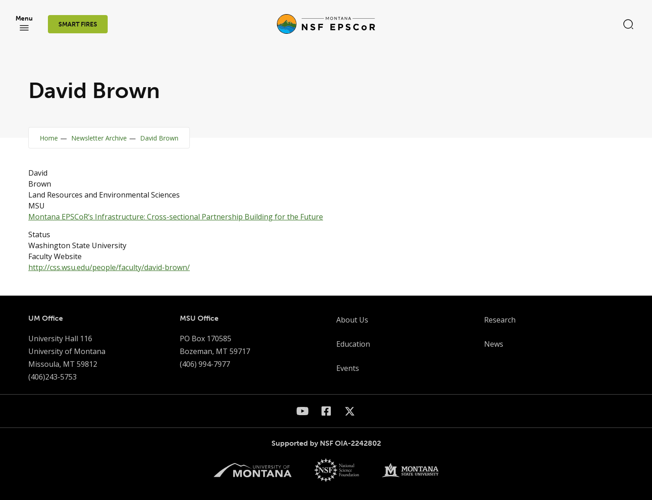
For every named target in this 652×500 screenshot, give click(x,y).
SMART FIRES (77, 24)
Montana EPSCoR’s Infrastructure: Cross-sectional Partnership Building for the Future (175, 217)
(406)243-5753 (52, 377)
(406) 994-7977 (205, 364)
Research (500, 320)
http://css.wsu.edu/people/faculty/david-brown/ (109, 267)
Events (347, 368)
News (493, 344)
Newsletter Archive (99, 138)
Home (49, 138)
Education (353, 344)
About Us (352, 320)
